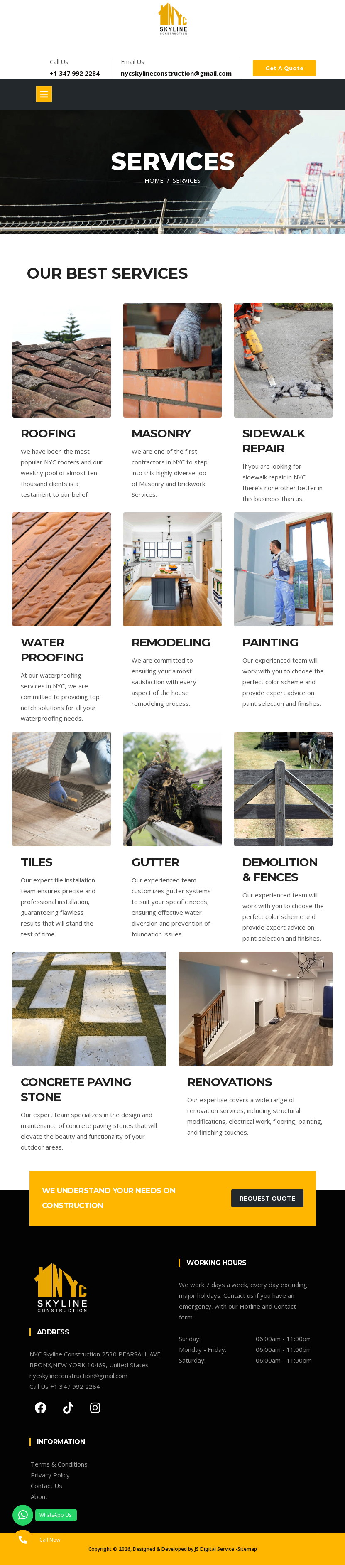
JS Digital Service (214, 1549)
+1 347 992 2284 (75, 73)
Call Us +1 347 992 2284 (64, 1386)
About (39, 1496)
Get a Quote (284, 68)
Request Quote (267, 1198)
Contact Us (46, 1485)
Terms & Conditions (59, 1464)
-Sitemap (246, 1549)
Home (154, 180)
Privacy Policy (50, 1475)
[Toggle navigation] (44, 94)
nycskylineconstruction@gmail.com (176, 73)
